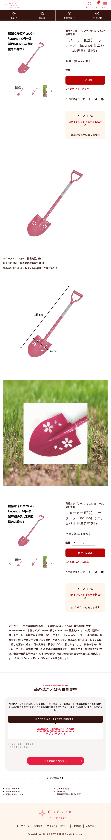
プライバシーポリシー (57, 826)
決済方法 (61, 791)
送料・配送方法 (13, 791)
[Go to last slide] (10, 91)
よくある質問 (97, 15)
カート (97, 5)
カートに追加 (85, 80)
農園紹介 (42, 15)
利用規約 (77, 826)
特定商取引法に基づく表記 (69, 794)
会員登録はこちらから (55, 760)
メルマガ (90, 826)
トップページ (23, 826)
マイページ (90, 5)
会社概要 (38, 826)
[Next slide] (51, 91)
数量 (67, 70)
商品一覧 (14, 15)
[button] (20, 91)
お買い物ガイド (69, 15)
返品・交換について (15, 794)
